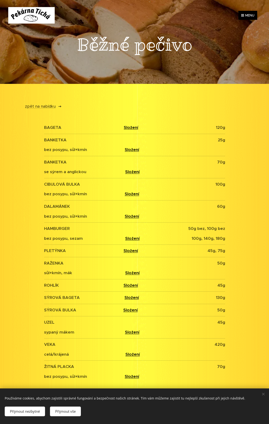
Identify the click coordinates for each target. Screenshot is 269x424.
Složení (131, 127)
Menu (247, 15)
